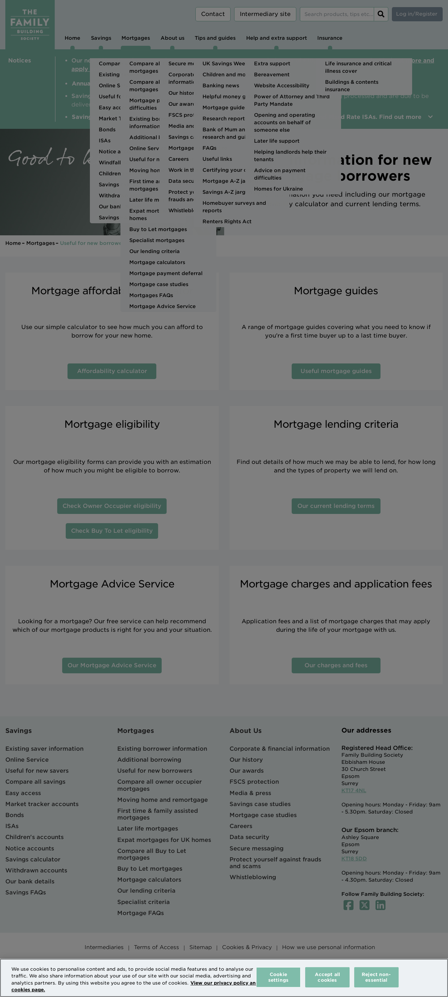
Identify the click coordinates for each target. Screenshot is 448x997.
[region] (224, 978)
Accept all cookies (327, 977)
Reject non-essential (376, 977)
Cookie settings (278, 977)
